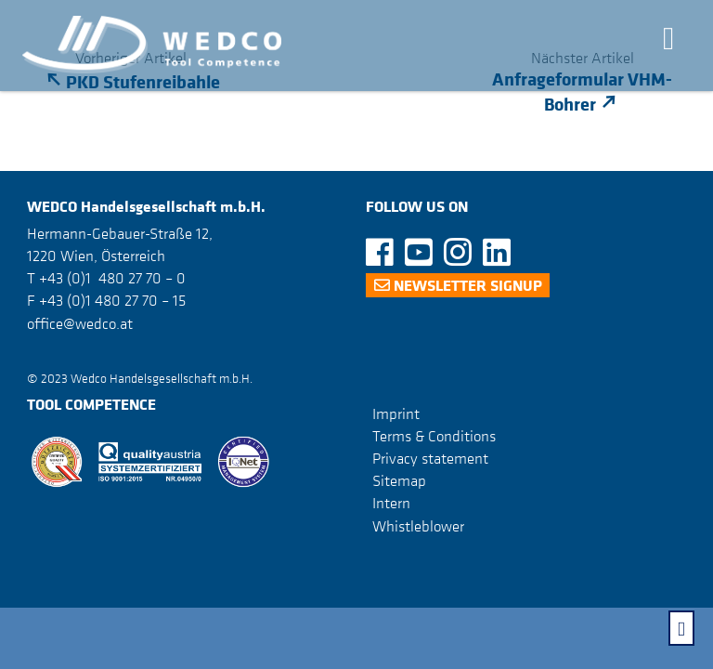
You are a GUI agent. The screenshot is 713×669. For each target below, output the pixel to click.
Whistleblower (418, 526)
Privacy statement (430, 458)
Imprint (396, 413)
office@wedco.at (80, 323)
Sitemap (399, 480)
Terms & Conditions (434, 435)
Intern (391, 502)
